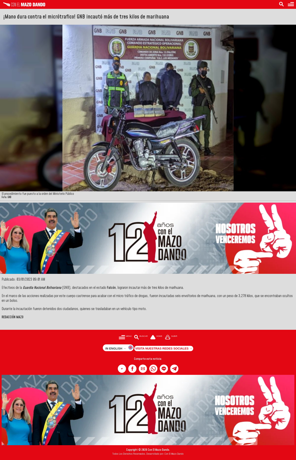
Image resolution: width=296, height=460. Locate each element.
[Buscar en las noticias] (281, 4)
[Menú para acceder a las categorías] (291, 4)
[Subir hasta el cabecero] (171, 337)
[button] (122, 369)
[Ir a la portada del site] (156, 337)
